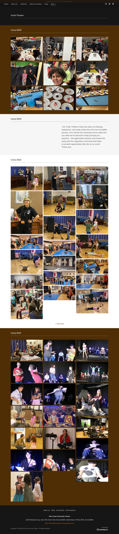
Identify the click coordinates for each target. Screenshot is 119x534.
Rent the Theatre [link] (36, 7)
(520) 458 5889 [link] (49, 523)
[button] (53, 7)
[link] (109, 6)
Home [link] (6, 7)
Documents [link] (60, 510)
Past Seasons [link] (70, 510)
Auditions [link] (23, 7)
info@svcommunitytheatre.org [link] (64, 523)
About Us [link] (14, 7)
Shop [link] (46, 7)
